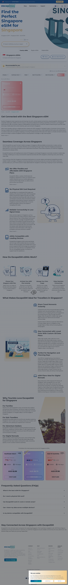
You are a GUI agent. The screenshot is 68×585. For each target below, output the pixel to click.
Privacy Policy (50, 578)
